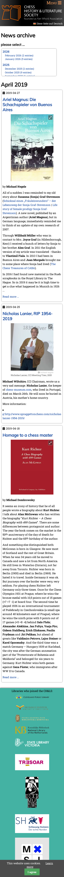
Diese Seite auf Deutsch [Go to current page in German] (50, 23)
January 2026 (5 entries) (19, 59)
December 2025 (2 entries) (19, 68)
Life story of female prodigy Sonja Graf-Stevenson (30, 209)
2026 (6, 51)
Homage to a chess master (28, 435)
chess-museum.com (18, 389)
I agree (32, 872)
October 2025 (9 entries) (18, 72)
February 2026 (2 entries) (19, 55)
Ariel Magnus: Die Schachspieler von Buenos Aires (27, 104)
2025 (6, 65)
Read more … (11, 296)
